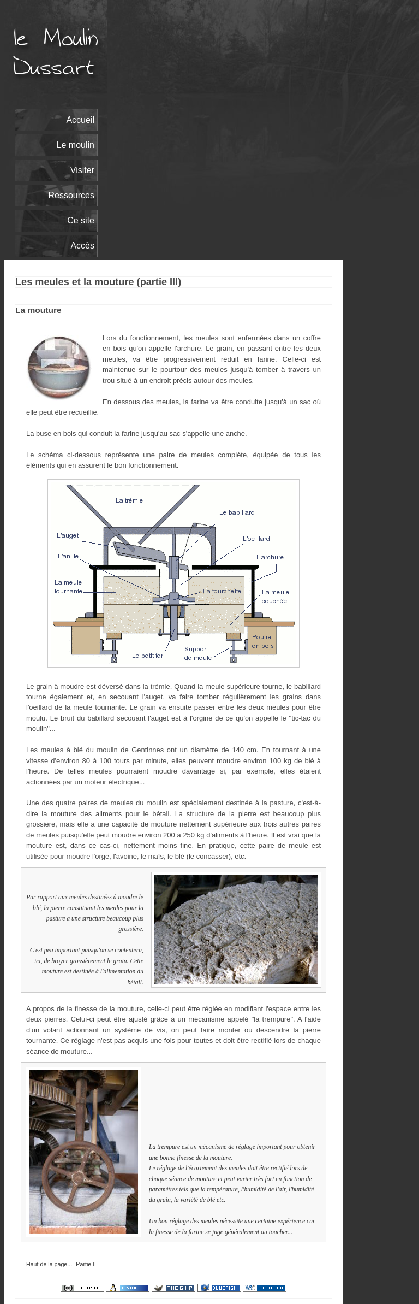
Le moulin (75, 145)
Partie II (86, 1264)
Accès (82, 245)
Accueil (80, 120)
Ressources (71, 195)
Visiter (82, 170)
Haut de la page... (49, 1264)
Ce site (80, 220)
